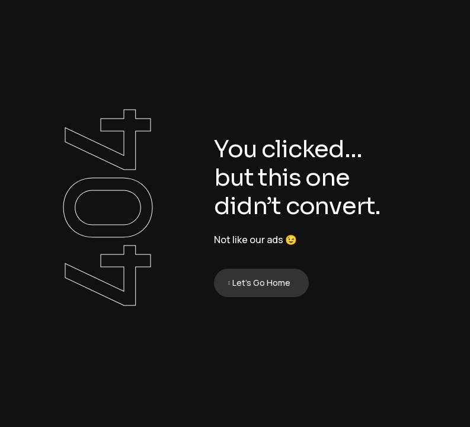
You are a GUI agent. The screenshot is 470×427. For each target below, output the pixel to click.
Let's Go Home (261, 282)
